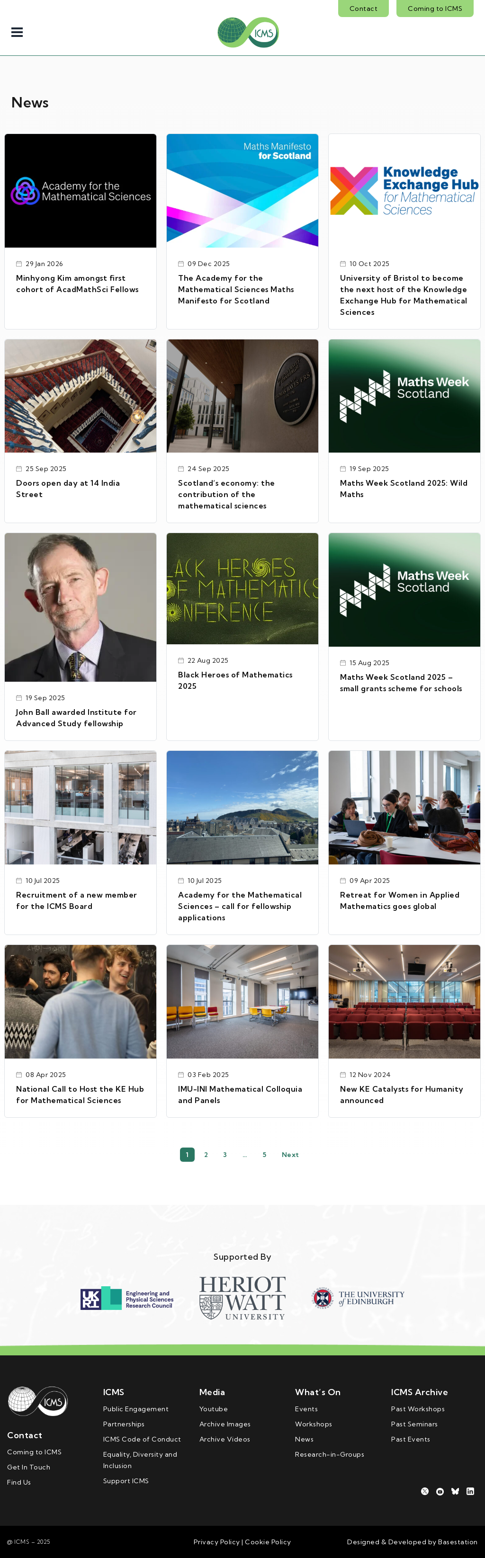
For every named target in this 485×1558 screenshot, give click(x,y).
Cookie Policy (267, 1542)
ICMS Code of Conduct (142, 1439)
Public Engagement (136, 1409)
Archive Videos (225, 1439)
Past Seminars (414, 1424)
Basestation (458, 1542)
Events (306, 1409)
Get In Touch (28, 1467)
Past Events (411, 1439)
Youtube (213, 1409)
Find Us (19, 1482)
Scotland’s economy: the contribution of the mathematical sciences (226, 494)
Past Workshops (418, 1409)
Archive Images (225, 1424)
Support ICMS (126, 1481)
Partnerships (124, 1424)
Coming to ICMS (435, 8)
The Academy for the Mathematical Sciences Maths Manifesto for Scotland (236, 289)
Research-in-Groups (329, 1454)
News (304, 1439)
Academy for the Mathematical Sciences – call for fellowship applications (240, 906)
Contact (364, 8)
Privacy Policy (217, 1542)
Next (290, 1154)
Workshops (313, 1424)
